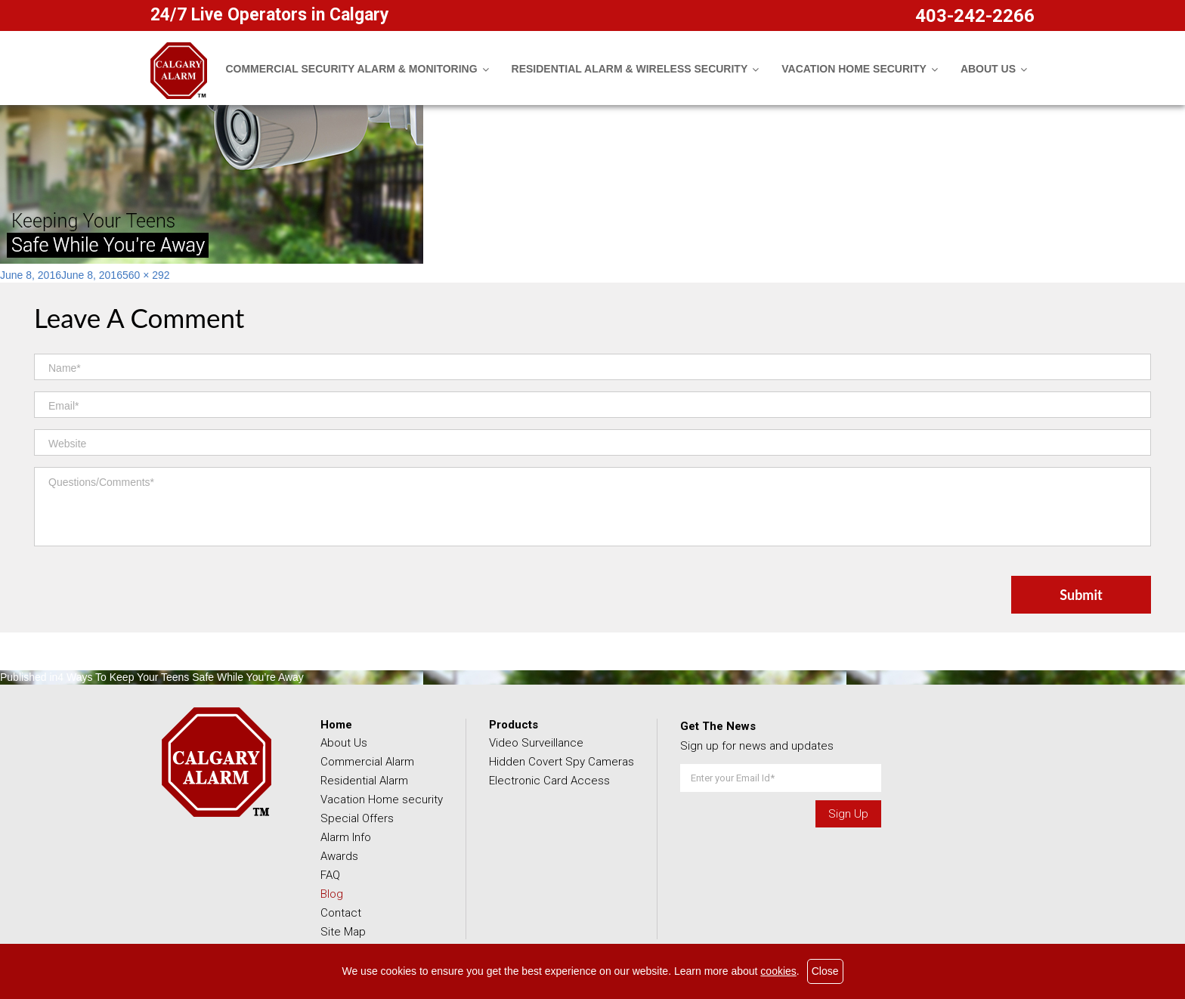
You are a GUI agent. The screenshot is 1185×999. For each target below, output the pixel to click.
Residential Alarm (364, 780)
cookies (778, 971)
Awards (339, 856)
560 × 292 (146, 275)
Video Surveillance (536, 743)
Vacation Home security (381, 799)
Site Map (343, 932)
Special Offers (357, 818)
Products (513, 725)
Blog (331, 894)
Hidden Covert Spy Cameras (561, 762)
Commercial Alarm (367, 762)
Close (825, 971)
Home (336, 725)
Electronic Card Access (549, 780)
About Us (343, 743)
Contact (340, 913)
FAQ (330, 875)
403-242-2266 (975, 15)
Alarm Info (345, 837)
